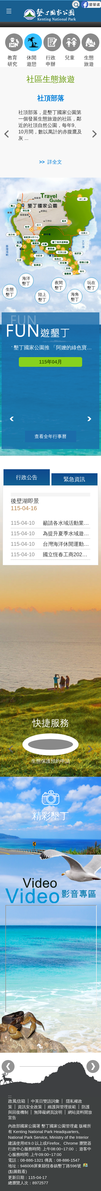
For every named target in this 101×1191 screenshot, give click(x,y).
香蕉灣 (65, 263)
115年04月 (50, 362)
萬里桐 (12, 235)
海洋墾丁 (26, 281)
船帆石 (59, 258)
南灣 (45, 244)
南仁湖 (83, 199)
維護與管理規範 (62, 1106)
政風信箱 (16, 1101)
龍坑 (82, 272)
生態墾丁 (10, 292)
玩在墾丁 (91, 285)
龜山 (14, 206)
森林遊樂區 (62, 242)
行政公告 (26, 477)
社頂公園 (65, 252)
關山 (20, 246)
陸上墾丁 (42, 297)
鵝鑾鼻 (69, 274)
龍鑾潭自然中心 (40, 237)
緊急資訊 (74, 479)
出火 (39, 225)
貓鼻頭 (38, 265)
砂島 (70, 268)
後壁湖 (40, 256)
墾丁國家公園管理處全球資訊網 (50, 14)
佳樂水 (86, 233)
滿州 (64, 221)
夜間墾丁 (59, 285)
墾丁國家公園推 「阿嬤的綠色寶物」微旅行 (53, 347)
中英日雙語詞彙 (45, 1101)
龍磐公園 (86, 262)
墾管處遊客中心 (61, 248)
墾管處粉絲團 (91, 4)
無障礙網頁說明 (48, 1112)
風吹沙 (80, 254)
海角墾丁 (75, 297)
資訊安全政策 (30, 1106)
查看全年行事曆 (50, 436)
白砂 (20, 260)
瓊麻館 (36, 243)
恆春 (28, 227)
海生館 (27, 210)
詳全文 (54, 162)
